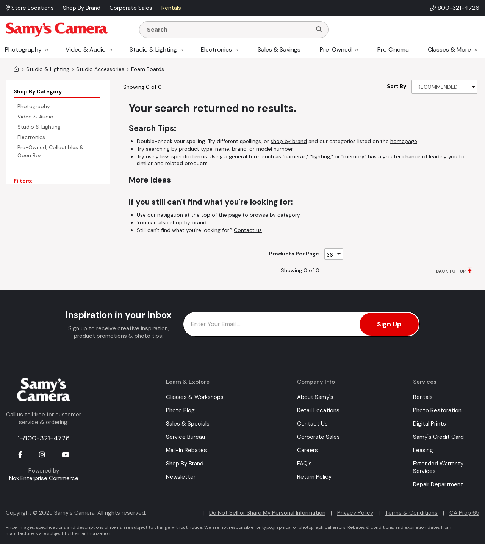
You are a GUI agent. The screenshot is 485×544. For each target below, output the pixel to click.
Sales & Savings (279, 50)
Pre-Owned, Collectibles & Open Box (50, 151)
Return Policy (314, 477)
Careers (307, 450)
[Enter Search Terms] (228, 30)
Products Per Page (294, 253)
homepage (403, 141)
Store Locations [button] (30, 8)
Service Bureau (185, 437)
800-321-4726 (458, 8)
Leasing (423, 450)
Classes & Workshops (195, 397)
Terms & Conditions (411, 513)
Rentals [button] (171, 8)
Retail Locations (318, 410)
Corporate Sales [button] (131, 8)
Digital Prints (429, 423)
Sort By (396, 86)
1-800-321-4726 (43, 438)
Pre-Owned (336, 50)
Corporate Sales (318, 437)
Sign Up (389, 324)
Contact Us (312, 423)
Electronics (216, 50)
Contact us (248, 230)
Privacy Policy (355, 513)
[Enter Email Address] (301, 324)
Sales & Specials (188, 423)
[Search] (319, 30)
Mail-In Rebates (186, 450)
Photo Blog (180, 410)
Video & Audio (86, 50)
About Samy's (315, 397)
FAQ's (304, 463)
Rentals (423, 397)
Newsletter (181, 477)
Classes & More (449, 50)
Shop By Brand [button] (81, 8)
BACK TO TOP (451, 271)
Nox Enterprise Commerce (43, 478)
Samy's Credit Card (438, 437)
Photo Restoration (437, 410)
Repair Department (438, 484)
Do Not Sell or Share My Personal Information (267, 513)
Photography (23, 50)
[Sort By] (444, 87)
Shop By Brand (184, 463)
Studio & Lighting (153, 50)
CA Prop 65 (464, 513)
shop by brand (289, 141)
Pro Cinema (393, 50)
